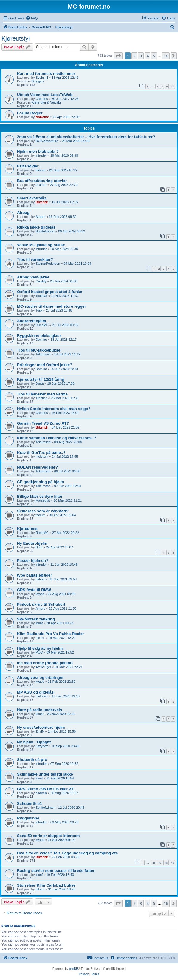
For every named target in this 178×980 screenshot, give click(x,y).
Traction (41, 398)
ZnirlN (39, 731)
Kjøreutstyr (15, 38)
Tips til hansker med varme (42, 394)
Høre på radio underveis (39, 710)
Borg (38, 547)
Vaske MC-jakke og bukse (41, 245)
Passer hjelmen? (32, 560)
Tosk (38, 310)
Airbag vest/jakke (33, 277)
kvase (39, 594)
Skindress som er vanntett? (43, 511)
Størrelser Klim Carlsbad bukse (46, 885)
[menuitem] (32, 18)
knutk (39, 714)
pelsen (40, 579)
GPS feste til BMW (34, 590)
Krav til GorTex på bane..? (41, 452)
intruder (41, 155)
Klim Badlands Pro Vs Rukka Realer (50, 633)
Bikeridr (41, 202)
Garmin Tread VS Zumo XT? (43, 423)
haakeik (41, 793)
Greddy (40, 281)
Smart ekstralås (31, 198)
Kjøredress (27, 528)
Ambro (40, 216)
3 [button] (141, 55)
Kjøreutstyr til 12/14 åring (40, 379)
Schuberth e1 (29, 803)
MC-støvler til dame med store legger (51, 306)
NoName (42, 117)
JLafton (40, 185)
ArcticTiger (43, 667)
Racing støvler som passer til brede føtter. (56, 870)
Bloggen (38, 81)
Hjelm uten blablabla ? (38, 151)
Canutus (41, 99)
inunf (39, 623)
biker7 (39, 889)
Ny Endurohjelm (32, 543)
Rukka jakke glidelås (36, 227)
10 (172, 86)
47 (159, 863)
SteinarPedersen (47, 263)
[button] (118, 55)
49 (172, 863)
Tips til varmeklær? (35, 259)
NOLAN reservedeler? (37, 467)
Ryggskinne (28, 818)
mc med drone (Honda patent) (45, 663)
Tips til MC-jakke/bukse (39, 350)
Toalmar (41, 296)
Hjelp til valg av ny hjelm (40, 648)
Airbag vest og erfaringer (40, 677)
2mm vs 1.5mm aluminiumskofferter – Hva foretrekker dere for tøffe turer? (86, 137)
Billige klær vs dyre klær (39, 496)
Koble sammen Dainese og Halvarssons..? (56, 438)
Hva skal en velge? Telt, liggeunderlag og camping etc (67, 853)
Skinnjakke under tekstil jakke (45, 774)
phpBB (73, 968)
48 (166, 863)
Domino (41, 339)
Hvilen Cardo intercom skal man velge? (53, 408)
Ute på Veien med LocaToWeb (44, 95)
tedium (40, 170)
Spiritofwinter (45, 231)
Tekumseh (42, 354)
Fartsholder (28, 166)
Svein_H (41, 77)
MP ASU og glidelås (35, 692)
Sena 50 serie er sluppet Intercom (48, 835)
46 (153, 863)
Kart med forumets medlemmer (46, 73)
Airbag (23, 212)
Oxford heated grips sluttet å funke (49, 291)
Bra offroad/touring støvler (42, 180)
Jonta (39, 383)
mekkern (41, 456)
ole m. (39, 638)
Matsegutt (42, 500)
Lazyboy (41, 746)
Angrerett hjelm (31, 321)
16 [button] (166, 55)
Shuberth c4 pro (32, 759)
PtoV (39, 652)
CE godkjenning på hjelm (40, 482)
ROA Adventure (46, 141)
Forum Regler (30, 113)
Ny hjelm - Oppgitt (34, 742)
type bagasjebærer (34, 575)
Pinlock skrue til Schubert (41, 604)
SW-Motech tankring (36, 619)
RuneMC (41, 325)
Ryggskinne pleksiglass (39, 335)
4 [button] (147, 55)
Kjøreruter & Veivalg (46, 102)
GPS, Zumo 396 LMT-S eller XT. (46, 789)
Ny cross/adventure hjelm (41, 727)
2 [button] (134, 55)
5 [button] (154, 55)
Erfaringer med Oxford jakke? (44, 365)
